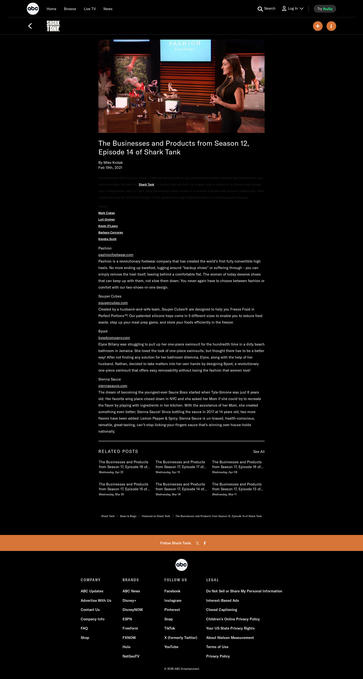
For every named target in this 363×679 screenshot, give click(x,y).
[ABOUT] (331, 26)
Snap (168, 619)
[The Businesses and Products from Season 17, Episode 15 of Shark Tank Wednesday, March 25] (124, 488)
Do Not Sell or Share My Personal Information (244, 591)
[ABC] (33, 9)
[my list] (318, 26)
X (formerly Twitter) (180, 637)
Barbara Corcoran (110, 232)
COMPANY (91, 580)
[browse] (70, 9)
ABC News (131, 591)
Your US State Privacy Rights (230, 628)
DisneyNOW (133, 610)
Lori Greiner (106, 219)
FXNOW (129, 637)
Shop (85, 637)
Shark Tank (146, 184)
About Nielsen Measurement (230, 637)
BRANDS (131, 580)
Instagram (173, 600)
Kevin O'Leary (108, 226)
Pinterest (172, 610)
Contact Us (90, 610)
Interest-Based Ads (222, 600)
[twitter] (197, 543)
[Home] (51, 9)
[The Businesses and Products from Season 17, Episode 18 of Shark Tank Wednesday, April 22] (124, 466)
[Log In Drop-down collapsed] (292, 8)
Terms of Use (217, 647)
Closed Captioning (221, 610)
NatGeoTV (131, 656)
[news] (108, 9)
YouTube (171, 647)
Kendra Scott (107, 239)
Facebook (172, 591)
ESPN (127, 619)
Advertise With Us (96, 600)
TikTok (169, 628)
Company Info (92, 619)
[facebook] (205, 543)
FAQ (84, 628)
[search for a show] (267, 8)
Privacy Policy (218, 656)
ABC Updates (92, 591)
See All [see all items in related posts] (259, 451)
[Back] (30, 26)
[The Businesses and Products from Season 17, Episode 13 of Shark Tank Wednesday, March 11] (238, 488)
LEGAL (212, 580)
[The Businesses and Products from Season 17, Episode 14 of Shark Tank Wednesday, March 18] (181, 488)
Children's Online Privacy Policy (233, 619)
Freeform (130, 628)
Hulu (127, 647)
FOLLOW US (175, 580)
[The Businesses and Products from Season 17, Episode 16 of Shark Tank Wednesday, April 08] (238, 466)
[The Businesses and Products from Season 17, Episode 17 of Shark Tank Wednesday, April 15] (181, 466)
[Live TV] (90, 9)
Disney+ (129, 600)
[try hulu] (325, 9)
